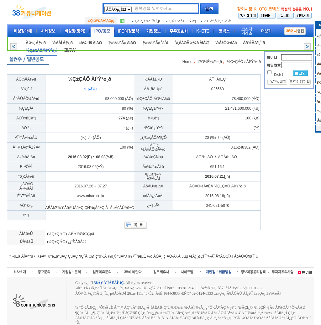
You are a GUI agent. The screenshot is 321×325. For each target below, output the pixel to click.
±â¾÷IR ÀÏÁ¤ (90, 43)
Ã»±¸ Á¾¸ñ (35, 43)
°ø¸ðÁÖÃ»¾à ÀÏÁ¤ (191, 43)
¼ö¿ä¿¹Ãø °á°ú (155, 43)
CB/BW (69, 50)
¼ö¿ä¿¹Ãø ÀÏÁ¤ (122, 43)
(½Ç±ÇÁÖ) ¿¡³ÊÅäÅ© (66, 241)
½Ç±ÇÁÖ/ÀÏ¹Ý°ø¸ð (41, 51)
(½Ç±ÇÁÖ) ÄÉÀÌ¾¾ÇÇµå (70, 233)
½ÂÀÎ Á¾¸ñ (62, 43)
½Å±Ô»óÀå (225, 43)
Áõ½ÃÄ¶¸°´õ (254, 43)
